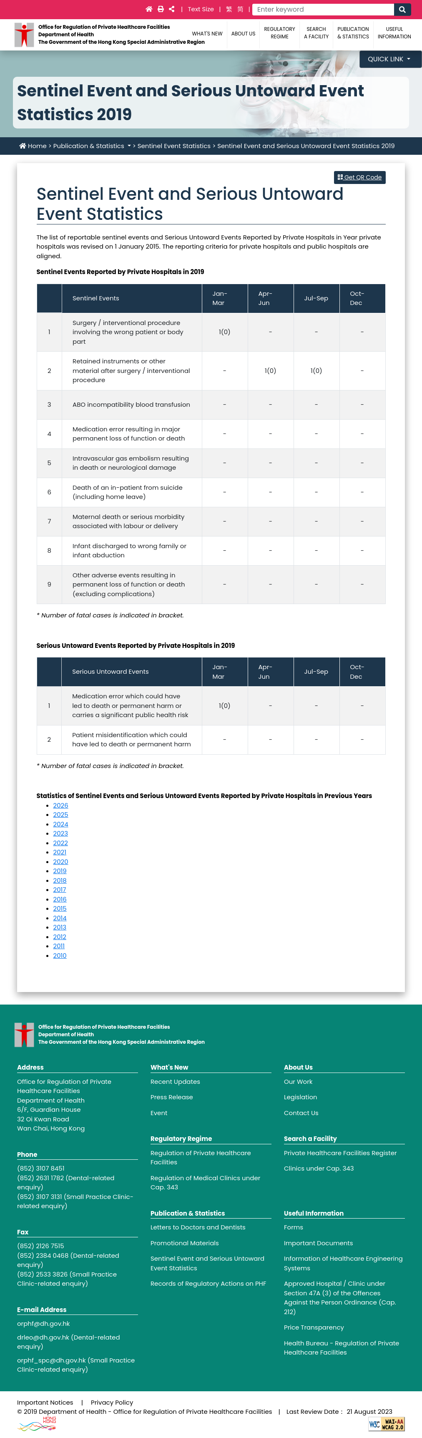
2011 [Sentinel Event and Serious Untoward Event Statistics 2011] (59, 946)
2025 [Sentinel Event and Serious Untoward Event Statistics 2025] (60, 814)
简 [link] (240, 9)
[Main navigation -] (161, 9)
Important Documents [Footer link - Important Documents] (318, 1243)
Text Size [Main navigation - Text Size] (202, 9)
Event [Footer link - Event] (159, 1112)
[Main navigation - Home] (150, 9)
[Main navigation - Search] (402, 9)
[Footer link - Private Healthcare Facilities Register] (344, 1153)
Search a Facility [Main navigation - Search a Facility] (316, 32)
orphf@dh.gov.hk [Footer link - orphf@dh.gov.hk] (43, 1323)
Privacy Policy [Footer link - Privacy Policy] (112, 1402)
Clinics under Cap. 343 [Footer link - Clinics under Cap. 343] (319, 1168)
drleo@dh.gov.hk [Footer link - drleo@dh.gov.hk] (43, 1337)
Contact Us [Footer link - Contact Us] (301, 1112)
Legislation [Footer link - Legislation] (300, 1097)
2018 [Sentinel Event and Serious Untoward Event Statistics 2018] (60, 880)
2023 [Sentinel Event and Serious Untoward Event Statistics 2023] (60, 833)
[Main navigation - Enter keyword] (323, 9)
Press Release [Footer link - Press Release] (172, 1097)
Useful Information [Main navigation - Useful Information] (394, 32)
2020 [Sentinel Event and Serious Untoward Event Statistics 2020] (60, 861)
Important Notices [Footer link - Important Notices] (45, 1402)
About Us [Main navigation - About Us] (243, 33)
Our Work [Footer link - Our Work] (298, 1081)
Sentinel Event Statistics (174, 145)
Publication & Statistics (89, 145)
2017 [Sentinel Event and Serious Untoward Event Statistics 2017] (59, 889)
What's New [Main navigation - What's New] (207, 33)
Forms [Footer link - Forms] (293, 1227)
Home (33, 145)
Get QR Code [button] (360, 177)
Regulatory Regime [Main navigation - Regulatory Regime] (279, 32)
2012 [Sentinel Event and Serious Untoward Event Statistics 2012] (59, 936)
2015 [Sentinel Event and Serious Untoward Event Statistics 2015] (60, 908)
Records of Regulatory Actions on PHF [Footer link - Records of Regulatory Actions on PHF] (208, 1283)
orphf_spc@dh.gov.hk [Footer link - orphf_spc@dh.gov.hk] (51, 1360)
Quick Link (386, 59)
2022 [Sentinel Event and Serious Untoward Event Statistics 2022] (60, 843)
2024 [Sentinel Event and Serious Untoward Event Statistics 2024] (60, 824)
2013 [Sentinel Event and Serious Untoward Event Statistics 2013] (60, 927)
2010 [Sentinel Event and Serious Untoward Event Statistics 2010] (60, 955)
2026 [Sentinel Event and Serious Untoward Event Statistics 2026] (60, 805)
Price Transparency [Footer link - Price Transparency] (314, 1327)
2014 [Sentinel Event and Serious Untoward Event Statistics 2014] (60, 918)
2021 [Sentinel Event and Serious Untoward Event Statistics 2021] (59, 852)
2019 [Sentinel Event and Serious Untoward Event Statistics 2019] (60, 870)
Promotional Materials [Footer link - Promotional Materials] (185, 1243)
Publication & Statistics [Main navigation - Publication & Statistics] (353, 32)
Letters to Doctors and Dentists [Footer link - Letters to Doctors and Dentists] (198, 1227)
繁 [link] (229, 9)
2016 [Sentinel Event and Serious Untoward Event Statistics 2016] (60, 899)
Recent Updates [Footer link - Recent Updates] (175, 1081)
